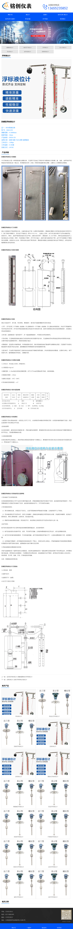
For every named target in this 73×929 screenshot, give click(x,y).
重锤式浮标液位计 (53, 776)
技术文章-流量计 (10, 19)
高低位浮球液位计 (54, 716)
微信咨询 (44, 926)
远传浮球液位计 (53, 867)
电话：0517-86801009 (7, 914)
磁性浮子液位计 (28, 47)
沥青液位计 (18, 776)
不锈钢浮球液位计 (53, 837)
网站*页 (10, 14)
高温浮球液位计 (53, 806)
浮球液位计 (45, 47)
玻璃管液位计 (45, 51)
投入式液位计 (63, 47)
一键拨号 (28, 926)
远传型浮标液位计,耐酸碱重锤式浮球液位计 (19, 677)
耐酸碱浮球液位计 (18, 806)
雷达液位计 (10, 51)
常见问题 (27, 19)
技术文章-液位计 (63, 14)
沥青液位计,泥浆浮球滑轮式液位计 (17, 679)
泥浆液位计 (53, 746)
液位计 (28, 14)
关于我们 (45, 19)
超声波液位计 (27, 51)
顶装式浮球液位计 (18, 867)
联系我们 (62, 19)
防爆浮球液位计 (18, 746)
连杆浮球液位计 (53, 897)
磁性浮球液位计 (18, 897)
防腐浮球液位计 (18, 837)
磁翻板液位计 (9, 47)
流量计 (45, 14)
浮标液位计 (18, 716)
